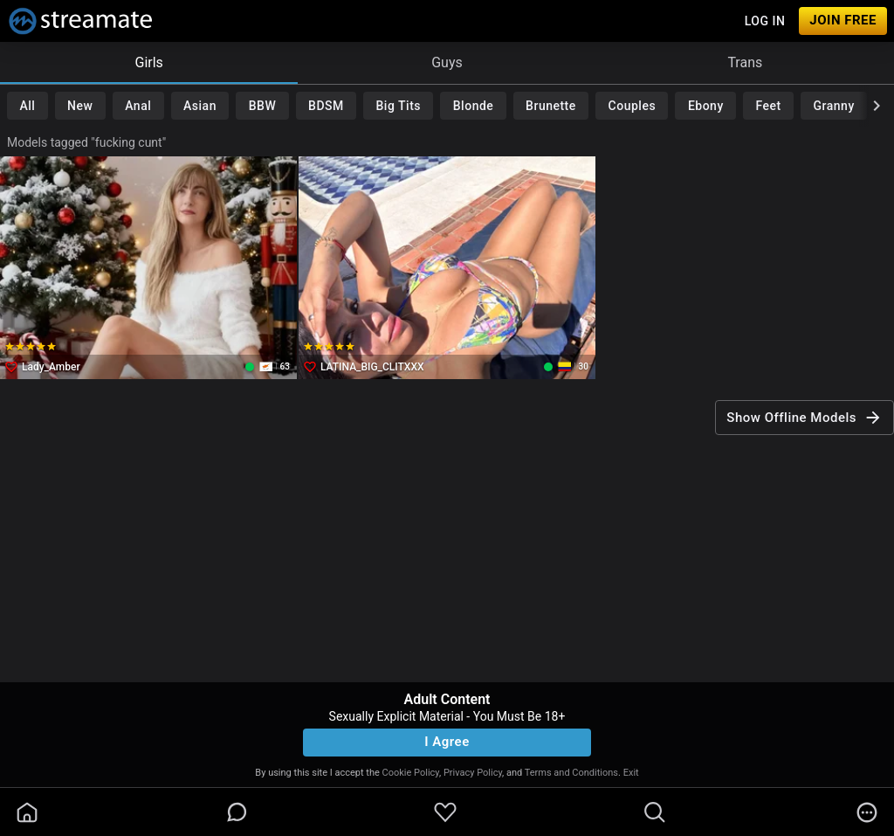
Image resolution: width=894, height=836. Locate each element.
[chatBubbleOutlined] (237, 812)
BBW (263, 106)
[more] (867, 812)
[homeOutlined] (27, 812)
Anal (138, 106)
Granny (834, 106)
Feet (768, 106)
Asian (200, 106)
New (80, 106)
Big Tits (398, 106)
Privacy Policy (473, 772)
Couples (633, 106)
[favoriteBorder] (445, 812)
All (27, 106)
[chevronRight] (876, 105)
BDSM (326, 106)
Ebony (706, 106)
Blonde (473, 106)
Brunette (551, 106)
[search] (655, 812)
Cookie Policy (410, 772)
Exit (631, 772)
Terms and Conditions (571, 772)
